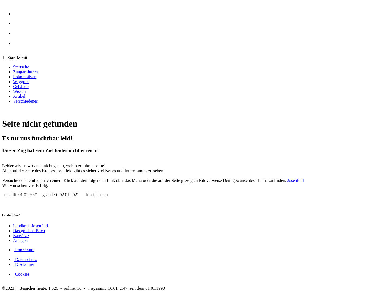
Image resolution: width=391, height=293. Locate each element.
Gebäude (21, 86)
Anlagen (20, 240)
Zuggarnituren (25, 72)
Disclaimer (24, 264)
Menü (21, 57)
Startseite (21, 67)
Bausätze (21, 235)
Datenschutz (25, 259)
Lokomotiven (24, 76)
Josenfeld (295, 180)
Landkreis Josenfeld (30, 225)
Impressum (24, 249)
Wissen (19, 91)
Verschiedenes (25, 101)
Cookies (21, 274)
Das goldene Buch (29, 230)
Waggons (21, 81)
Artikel (19, 96)
